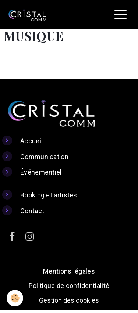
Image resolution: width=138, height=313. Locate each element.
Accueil (31, 141)
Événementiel (41, 172)
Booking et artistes (48, 195)
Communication (44, 157)
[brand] (29, 14)
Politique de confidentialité (69, 285)
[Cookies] (15, 298)
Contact (32, 211)
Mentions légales (69, 271)
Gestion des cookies (69, 300)
